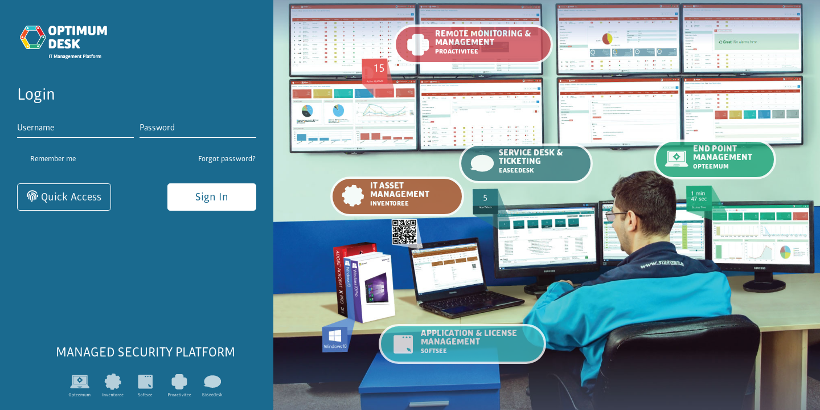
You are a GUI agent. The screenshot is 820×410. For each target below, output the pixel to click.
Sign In (211, 197)
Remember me (46, 159)
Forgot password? (227, 159)
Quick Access (64, 197)
